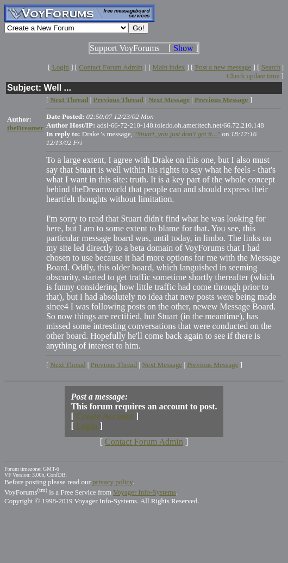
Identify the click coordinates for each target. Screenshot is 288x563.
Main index (169, 67)
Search (270, 67)
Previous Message (212, 364)
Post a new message (223, 67)
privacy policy (112, 482)
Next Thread (68, 364)
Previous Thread (114, 364)
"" (177, 134)
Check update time (253, 76)
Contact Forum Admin (110, 67)
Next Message (162, 364)
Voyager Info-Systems (144, 492)
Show (183, 48)
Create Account (105, 416)
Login (60, 67)
